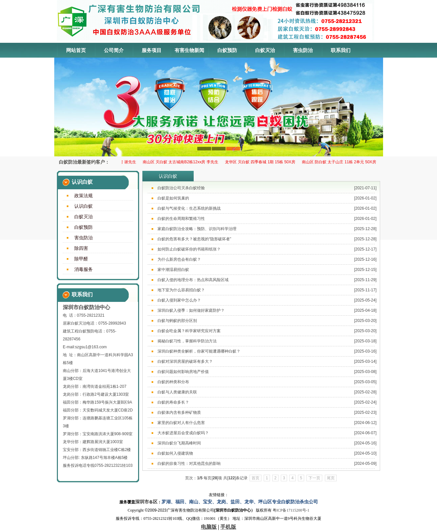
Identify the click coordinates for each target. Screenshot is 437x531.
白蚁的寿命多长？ (173, 402)
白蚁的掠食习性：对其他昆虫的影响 (189, 463)
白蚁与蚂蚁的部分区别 (177, 320)
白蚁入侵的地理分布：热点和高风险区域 (193, 280)
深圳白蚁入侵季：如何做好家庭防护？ (191, 310)
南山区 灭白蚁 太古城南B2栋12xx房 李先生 (182, 162)
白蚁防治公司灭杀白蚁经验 (181, 188)
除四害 (81, 248)
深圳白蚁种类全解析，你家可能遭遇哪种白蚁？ (199, 351)
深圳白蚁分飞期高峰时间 (179, 443)
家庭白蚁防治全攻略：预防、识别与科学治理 (197, 228)
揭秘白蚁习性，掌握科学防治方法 (187, 341)
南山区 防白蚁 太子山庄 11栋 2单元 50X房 (340, 162)
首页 (255, 478)
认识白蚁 (83, 206)
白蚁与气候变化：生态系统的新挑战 (189, 208)
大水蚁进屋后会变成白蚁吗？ (183, 433)
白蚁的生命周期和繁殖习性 (181, 218)
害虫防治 (303, 50)
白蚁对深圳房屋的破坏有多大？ (185, 361)
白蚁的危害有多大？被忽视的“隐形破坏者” (194, 239)
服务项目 (151, 50)
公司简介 (114, 50)
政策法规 (83, 195)
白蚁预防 (227, 50)
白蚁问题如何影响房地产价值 (183, 371)
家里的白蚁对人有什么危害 (181, 422)
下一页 (314, 478)
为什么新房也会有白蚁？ (179, 259)
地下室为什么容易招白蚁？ (181, 290)
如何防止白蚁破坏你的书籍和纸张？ (189, 249)
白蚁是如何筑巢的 (173, 198)
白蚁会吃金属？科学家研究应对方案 (189, 331)
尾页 (331, 478)
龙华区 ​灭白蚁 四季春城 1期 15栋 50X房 (262, 162)
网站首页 (76, 50)
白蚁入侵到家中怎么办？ (179, 300)
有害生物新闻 (189, 50)
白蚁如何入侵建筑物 (175, 453)
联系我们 (341, 50)
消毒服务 (83, 269)
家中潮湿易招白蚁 (173, 269)
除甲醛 (81, 258)
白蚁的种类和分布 (173, 382)
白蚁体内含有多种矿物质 (179, 412)
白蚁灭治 (265, 50)
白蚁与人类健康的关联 (177, 392)
